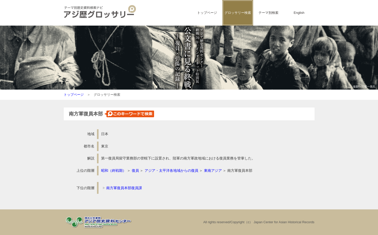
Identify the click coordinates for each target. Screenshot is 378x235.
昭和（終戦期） (113, 170)
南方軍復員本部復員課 (124, 188)
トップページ (207, 13)
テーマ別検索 (268, 13)
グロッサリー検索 (237, 13)
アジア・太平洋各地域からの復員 (171, 170)
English (299, 13)
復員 (135, 170)
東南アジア (213, 170)
